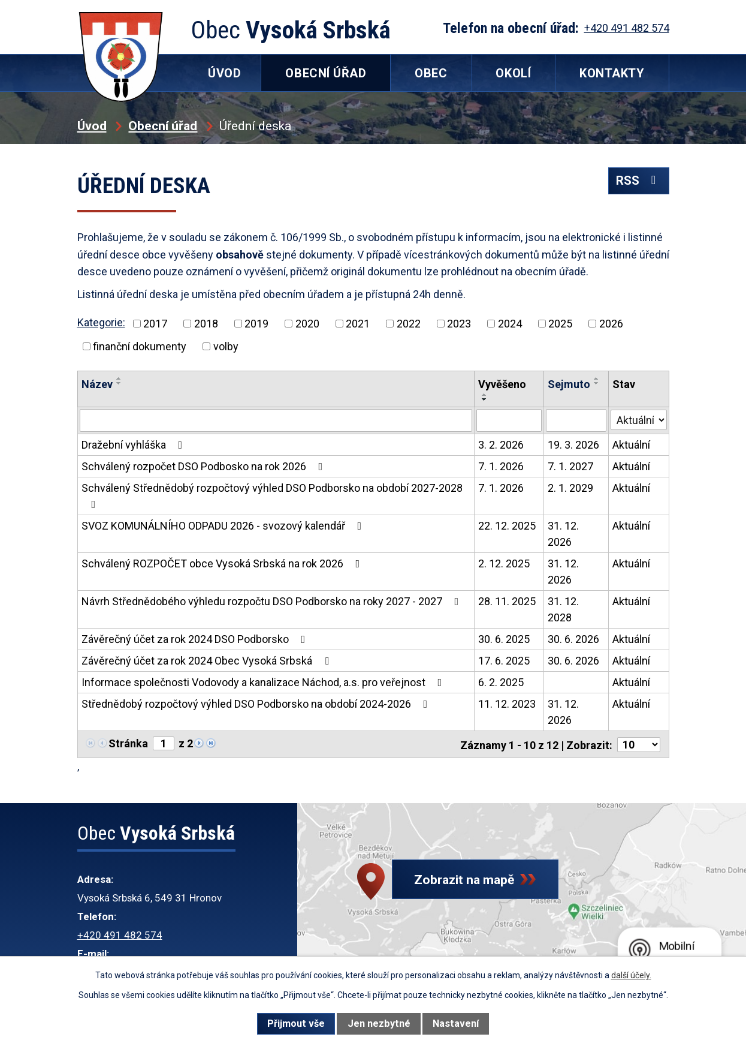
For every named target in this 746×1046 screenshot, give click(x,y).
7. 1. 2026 (501, 466)
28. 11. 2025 (507, 601)
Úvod (92, 125)
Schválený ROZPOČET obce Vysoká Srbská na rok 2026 (223, 563)
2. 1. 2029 (570, 488)
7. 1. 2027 (570, 466)
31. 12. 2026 (563, 533)
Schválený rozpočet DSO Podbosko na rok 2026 (204, 466)
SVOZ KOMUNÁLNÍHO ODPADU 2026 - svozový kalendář (224, 525)
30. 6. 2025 (504, 639)
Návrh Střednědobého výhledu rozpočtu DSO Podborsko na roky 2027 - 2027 (272, 601)
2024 (510, 323)
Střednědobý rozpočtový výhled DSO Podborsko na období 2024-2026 (257, 704)
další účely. (631, 975)
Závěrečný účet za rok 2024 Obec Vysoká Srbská (207, 660)
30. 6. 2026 (573, 639)
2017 (155, 323)
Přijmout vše (296, 1023)
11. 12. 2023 (507, 704)
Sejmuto (569, 384)
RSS (638, 182)
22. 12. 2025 (507, 525)
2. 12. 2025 (504, 563)
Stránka (128, 743)
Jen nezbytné (379, 1023)
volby (225, 346)
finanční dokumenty (139, 346)
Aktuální (631, 444)
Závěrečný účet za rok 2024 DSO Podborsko (195, 639)
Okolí (513, 73)
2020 (307, 323)
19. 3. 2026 (573, 444)
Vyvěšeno (502, 384)
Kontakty (611, 73)
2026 (611, 323)
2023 (459, 323)
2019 (256, 323)
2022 (409, 323)
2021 (358, 323)
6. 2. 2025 (501, 682)
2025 (560, 323)
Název (97, 384)
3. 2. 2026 (501, 444)
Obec (431, 73)
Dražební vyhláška (134, 444)
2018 (206, 323)
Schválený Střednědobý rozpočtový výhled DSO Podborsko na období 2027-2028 (272, 496)
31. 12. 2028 (563, 609)
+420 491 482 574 (119, 934)
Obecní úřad (162, 125)
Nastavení (456, 1023)
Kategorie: (101, 322)
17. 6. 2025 (504, 660)
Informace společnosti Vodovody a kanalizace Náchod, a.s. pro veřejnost (264, 682)
